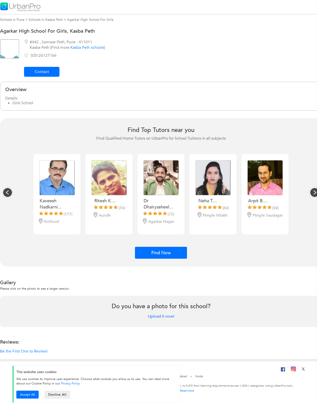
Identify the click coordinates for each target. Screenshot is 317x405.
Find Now (161, 253)
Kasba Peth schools (87, 47)
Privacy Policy (70, 383)
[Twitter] (303, 371)
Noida (199, 376)
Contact (42, 72)
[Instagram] (293, 371)
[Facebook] (283, 371)
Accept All (27, 394)
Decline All (57, 394)
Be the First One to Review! (24, 351)
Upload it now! (161, 316)
